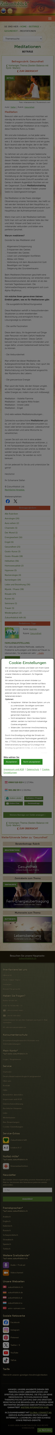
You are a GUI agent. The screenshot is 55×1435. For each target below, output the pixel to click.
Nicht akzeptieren (31, 762)
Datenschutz (33, 769)
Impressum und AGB (14, 769)
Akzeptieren (11, 762)
